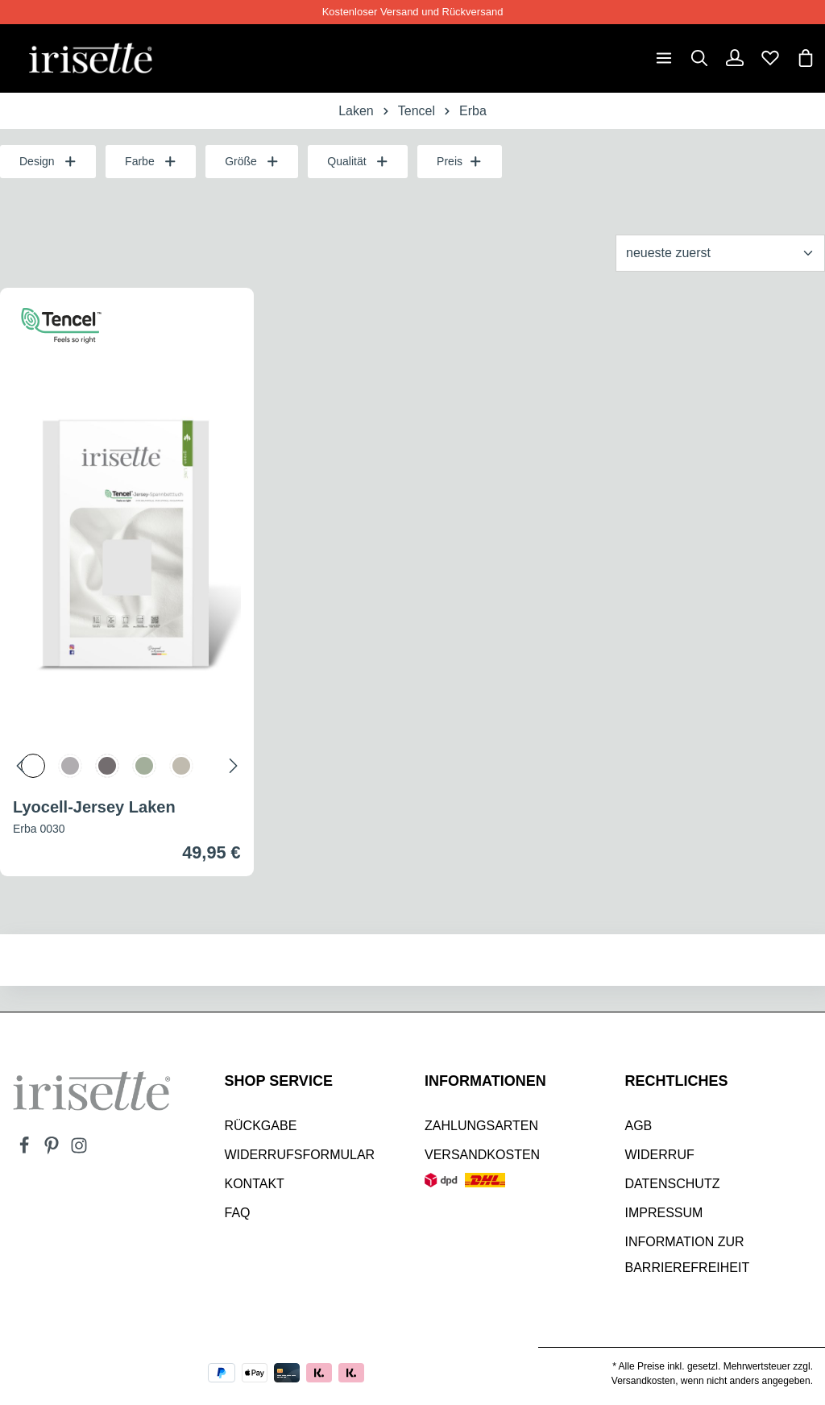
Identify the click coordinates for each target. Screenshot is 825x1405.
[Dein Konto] (735, 58)
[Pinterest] (53, 1150)
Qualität (357, 161)
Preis (459, 161)
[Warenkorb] (806, 58)
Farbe (150, 161)
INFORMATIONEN (485, 1081)
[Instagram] (79, 1150)
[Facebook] (25, 1150)
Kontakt (254, 1184)
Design (48, 161)
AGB (639, 1126)
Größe (252, 161)
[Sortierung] (720, 253)
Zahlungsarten (481, 1126)
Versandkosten (482, 1155)
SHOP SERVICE (279, 1081)
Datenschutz (672, 1184)
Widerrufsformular (300, 1155)
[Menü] (664, 58)
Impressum (664, 1213)
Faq (238, 1213)
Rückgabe (261, 1126)
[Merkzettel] (770, 58)
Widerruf (659, 1155)
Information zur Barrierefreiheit (687, 1254)
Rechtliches (676, 1081)
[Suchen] (699, 58)
